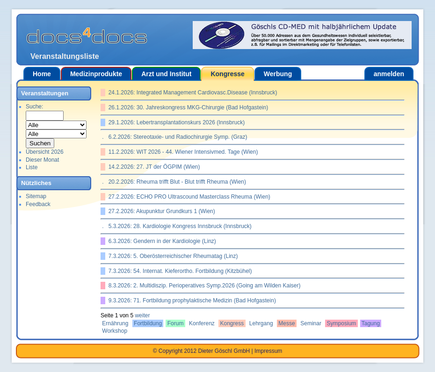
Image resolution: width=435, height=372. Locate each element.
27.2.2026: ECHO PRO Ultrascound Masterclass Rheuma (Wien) (187, 196)
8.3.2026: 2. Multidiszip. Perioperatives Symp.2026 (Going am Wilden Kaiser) (203, 285)
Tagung (371, 323)
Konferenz (202, 323)
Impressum (268, 351)
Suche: (34, 106)
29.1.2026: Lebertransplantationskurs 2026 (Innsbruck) (175, 122)
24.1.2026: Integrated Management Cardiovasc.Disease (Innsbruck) (191, 92)
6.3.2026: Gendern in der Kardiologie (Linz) (160, 241)
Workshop (115, 331)
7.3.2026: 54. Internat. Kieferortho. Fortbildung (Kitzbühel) (178, 271)
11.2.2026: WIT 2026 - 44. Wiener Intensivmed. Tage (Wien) (181, 152)
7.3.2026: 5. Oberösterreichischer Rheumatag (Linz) (171, 256)
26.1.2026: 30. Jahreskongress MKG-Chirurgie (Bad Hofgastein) (186, 107)
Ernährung (115, 323)
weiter (142, 315)
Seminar (311, 323)
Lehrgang (261, 323)
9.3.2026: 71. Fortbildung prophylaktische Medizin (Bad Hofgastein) (190, 300)
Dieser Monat (42, 160)
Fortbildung (148, 323)
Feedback (38, 204)
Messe (287, 323)
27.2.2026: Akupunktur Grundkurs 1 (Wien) (160, 211)
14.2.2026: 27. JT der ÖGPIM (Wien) (152, 167)
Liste (31, 167)
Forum (175, 323)
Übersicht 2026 (45, 152)
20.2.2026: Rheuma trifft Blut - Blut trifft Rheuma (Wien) (175, 182)
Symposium (341, 323)
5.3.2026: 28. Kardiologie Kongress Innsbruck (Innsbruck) (178, 226)
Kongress (231, 323)
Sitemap (36, 196)
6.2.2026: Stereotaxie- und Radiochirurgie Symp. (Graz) (176, 137)
